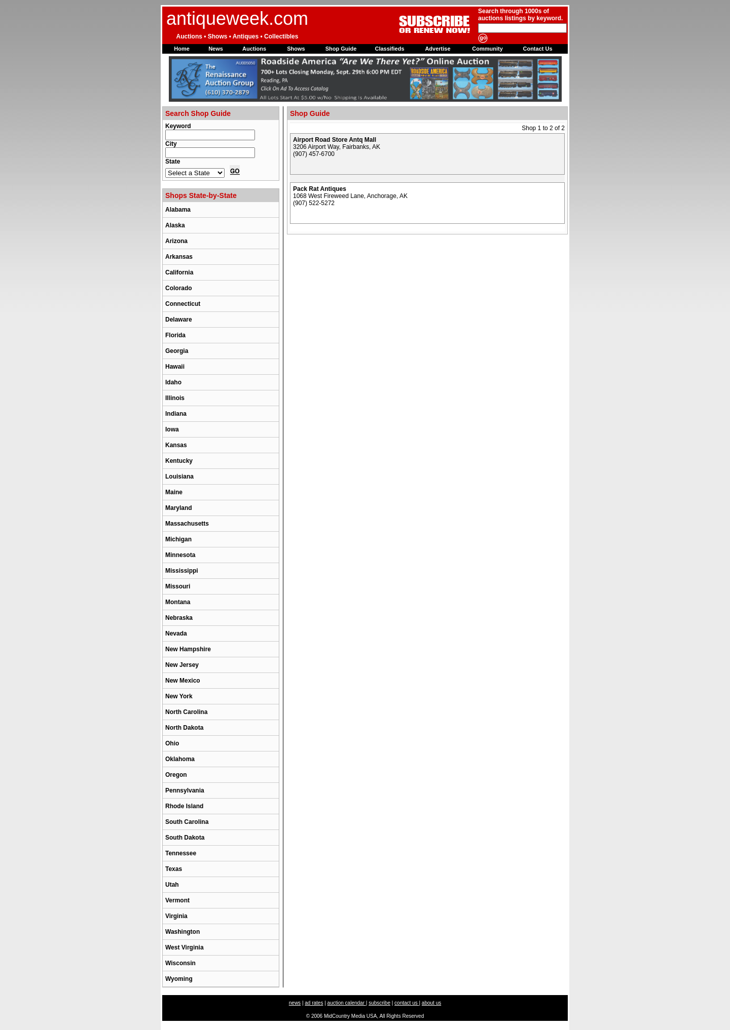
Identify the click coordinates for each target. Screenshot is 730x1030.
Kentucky (179, 460)
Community (487, 49)
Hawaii (175, 366)
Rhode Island (184, 806)
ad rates (314, 1003)
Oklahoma (180, 759)
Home (182, 49)
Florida (175, 335)
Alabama (178, 209)
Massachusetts (187, 523)
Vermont (177, 900)
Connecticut (182, 303)
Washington (182, 931)
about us (431, 1003)
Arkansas (179, 256)
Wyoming (179, 978)
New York (179, 696)
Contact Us (537, 49)
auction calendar (346, 1003)
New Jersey (182, 664)
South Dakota (184, 837)
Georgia (176, 350)
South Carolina (186, 821)
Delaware (178, 319)
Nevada (176, 633)
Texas (173, 869)
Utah (172, 884)
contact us (406, 1003)
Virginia (176, 916)
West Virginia (184, 947)
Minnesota (180, 555)
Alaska (175, 225)
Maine (173, 492)
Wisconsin (180, 963)
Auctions (254, 49)
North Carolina (186, 712)
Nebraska (179, 617)
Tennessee (180, 853)
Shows (296, 49)
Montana (177, 602)
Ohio (172, 743)
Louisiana (179, 476)
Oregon (176, 774)
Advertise (437, 49)
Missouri (177, 586)
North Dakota (184, 727)
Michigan (178, 539)
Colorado (178, 288)
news (295, 1003)
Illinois (175, 398)
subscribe (379, 1003)
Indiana (176, 413)
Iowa (172, 429)
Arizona (176, 241)
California (179, 272)
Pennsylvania (184, 790)
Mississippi (181, 570)
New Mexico (182, 680)
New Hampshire (188, 649)
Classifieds (389, 49)
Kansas (176, 445)
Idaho (173, 382)
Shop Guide (341, 49)
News (215, 49)
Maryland (178, 507)
